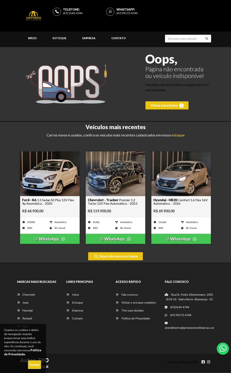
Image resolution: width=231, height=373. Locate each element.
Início (32, 39)
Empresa (88, 39)
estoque (178, 136)
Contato (118, 39)
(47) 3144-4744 (72, 13)
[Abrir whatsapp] (223, 348)
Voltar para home (166, 107)
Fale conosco (127, 295)
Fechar (34, 365)
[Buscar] (206, 39)
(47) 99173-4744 (127, 13)
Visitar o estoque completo (136, 303)
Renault (24, 319)
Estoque (59, 39)
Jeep (22, 303)
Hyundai (25, 311)
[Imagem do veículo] (50, 174)
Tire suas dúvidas (130, 311)
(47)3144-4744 (177, 308)
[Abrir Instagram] (208, 362)
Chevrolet (26, 295)
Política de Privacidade (133, 319)
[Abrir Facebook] (203, 362)
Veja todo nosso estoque (116, 257)
